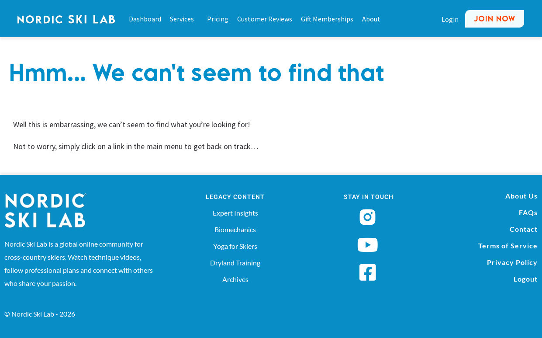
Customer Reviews (264, 18)
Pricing (217, 18)
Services (184, 18)
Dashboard (145, 18)
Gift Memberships (327, 18)
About (371, 18)
